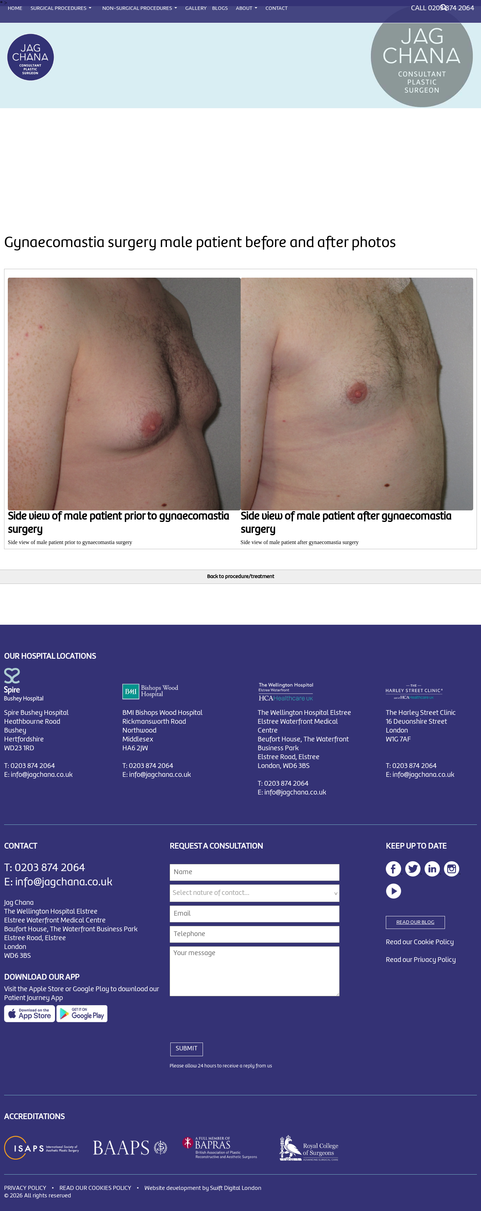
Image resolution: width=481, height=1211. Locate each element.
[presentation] (221, 1015)
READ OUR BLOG (415, 922)
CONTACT (276, 8)
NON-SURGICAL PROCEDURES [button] (137, 8)
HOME (15, 8)
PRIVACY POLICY (25, 1188)
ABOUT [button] (244, 8)
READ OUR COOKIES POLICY (95, 1188)
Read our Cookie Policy (420, 942)
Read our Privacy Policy (421, 960)
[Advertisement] (241, 159)
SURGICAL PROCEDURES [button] (59, 8)
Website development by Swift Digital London (202, 1188)
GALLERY (196, 8)
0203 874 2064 (451, 8)
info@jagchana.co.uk (42, 775)
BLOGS (220, 8)
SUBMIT (186, 1049)
